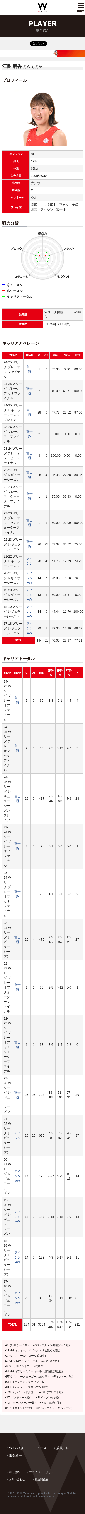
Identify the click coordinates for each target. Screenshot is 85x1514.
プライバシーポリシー (42, 1472)
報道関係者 (41, 1479)
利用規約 (14, 1472)
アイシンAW (29, 578)
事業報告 (15, 1455)
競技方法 (62, 1448)
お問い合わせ (17, 1479)
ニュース (40, 1448)
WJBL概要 (16, 1448)
